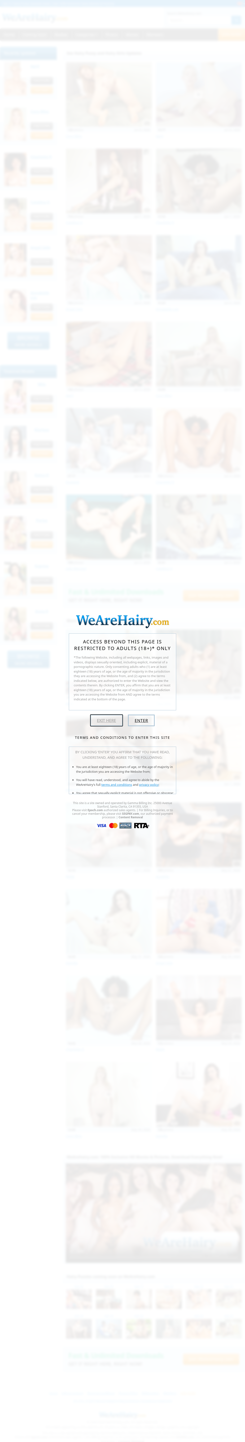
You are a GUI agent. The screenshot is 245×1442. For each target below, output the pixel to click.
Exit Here (106, 720)
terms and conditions (116, 784)
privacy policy (148, 784)
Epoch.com (95, 810)
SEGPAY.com (130, 813)
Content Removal (130, 817)
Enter (141, 720)
